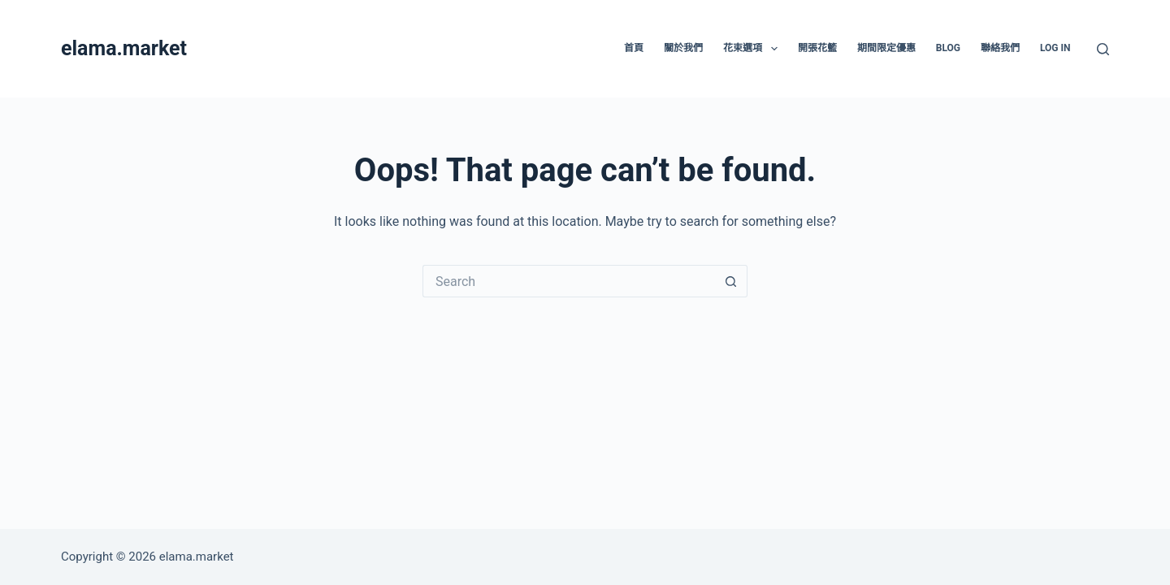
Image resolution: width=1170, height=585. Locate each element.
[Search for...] (568, 281)
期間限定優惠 (886, 48)
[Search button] (731, 281)
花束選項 (753, 48)
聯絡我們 (1000, 48)
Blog (948, 48)
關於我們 (683, 48)
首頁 (634, 48)
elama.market (124, 48)
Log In (1055, 48)
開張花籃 (817, 48)
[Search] (1103, 49)
